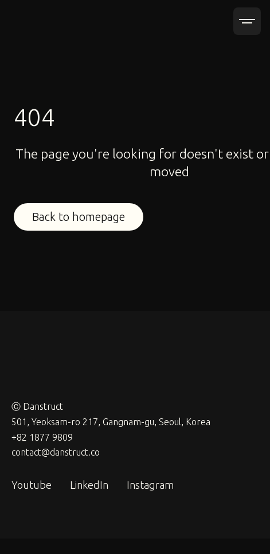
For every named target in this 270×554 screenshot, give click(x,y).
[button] (247, 21)
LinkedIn (89, 484)
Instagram (150, 484)
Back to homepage (78, 216)
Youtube (31, 484)
